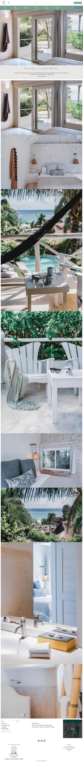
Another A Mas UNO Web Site (41, 760)
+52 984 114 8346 (69, 749)
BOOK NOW (78, 3)
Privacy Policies (13, 749)
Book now (78, 7)
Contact (69, 750)
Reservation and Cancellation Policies (14, 744)
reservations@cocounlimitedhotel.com (69, 747)
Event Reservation (14, 750)
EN (81, 4)
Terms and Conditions (13, 747)
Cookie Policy (14, 746)
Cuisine (44, 3)
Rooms (40, 3)
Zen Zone (50, 3)
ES (79, 4)
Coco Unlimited (34, 3)
